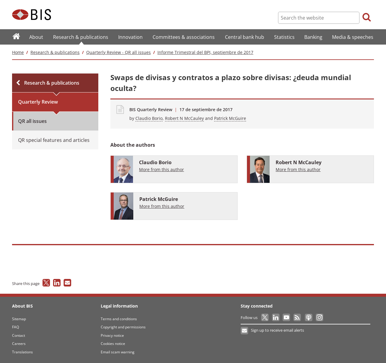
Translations (22, 352)
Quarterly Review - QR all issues (118, 52)
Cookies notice (113, 343)
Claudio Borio (149, 118)
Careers (19, 343)
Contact (18, 335)
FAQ (15, 327)
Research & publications (55, 52)
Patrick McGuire (230, 118)
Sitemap (19, 318)
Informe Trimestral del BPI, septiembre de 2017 (205, 52)
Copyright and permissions (123, 327)
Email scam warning (117, 352)
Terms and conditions (119, 318)
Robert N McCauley (184, 118)
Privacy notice (112, 335)
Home (18, 52)
